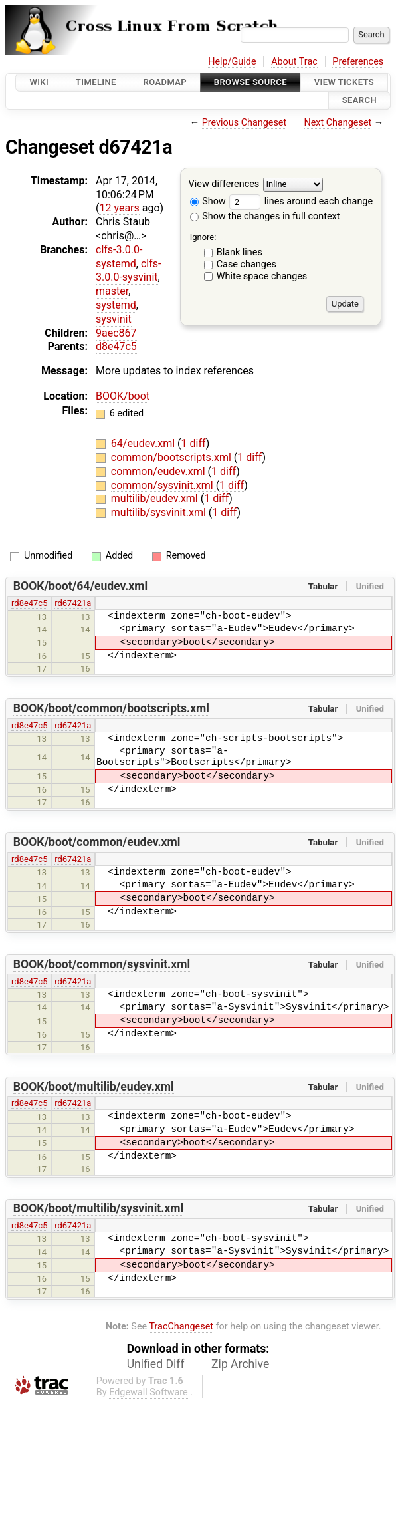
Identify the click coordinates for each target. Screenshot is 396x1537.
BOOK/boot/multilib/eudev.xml (93, 1086)
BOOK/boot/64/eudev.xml (80, 586)
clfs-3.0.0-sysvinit (128, 270)
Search (359, 101)
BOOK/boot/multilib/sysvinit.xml (98, 1208)
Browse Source (250, 82)
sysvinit (114, 319)
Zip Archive (240, 1364)
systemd (116, 305)
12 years (119, 208)
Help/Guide (232, 61)
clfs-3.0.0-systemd (119, 256)
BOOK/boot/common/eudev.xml (97, 842)
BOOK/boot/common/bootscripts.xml (111, 708)
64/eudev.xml (144, 443)
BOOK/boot (122, 396)
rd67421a (72, 603)
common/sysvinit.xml (163, 485)
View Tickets (344, 82)
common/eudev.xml (159, 471)
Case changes (246, 264)
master (112, 291)
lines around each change (301, 201)
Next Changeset (337, 122)
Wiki (39, 82)
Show (208, 201)
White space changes (262, 276)
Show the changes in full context (265, 216)
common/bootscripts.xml (172, 457)
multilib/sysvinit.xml (160, 512)
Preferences (357, 61)
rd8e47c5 (29, 603)
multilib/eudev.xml (156, 498)
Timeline (96, 82)
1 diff (193, 443)
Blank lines (239, 252)
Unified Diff (156, 1364)
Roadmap (165, 82)
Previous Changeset (244, 122)
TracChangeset (181, 1326)
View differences (224, 184)
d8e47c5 (116, 346)
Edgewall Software (148, 1392)
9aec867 (116, 333)
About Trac (294, 61)
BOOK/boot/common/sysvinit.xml (101, 964)
